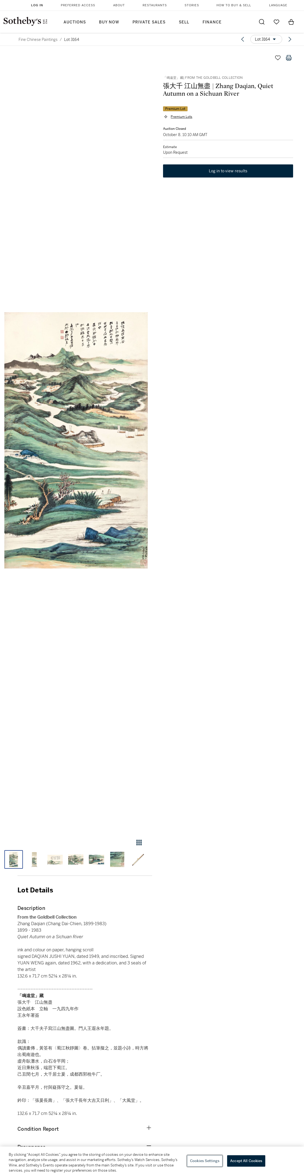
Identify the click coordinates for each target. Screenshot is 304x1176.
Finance (212, 22)
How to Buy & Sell (233, 5)
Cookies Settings (204, 1161)
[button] (76, 440)
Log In (37, 5)
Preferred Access (78, 5)
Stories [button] (192, 5)
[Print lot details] (288, 57)
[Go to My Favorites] (276, 21)
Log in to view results (228, 171)
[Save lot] (277, 57)
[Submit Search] (261, 22)
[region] (152, 1161)
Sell (184, 22)
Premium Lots (181, 117)
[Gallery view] (139, 842)
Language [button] (278, 5)
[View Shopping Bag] (291, 21)
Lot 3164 (71, 39)
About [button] (119, 5)
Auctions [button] (75, 22)
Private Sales (149, 22)
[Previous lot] (242, 39)
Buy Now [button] (109, 22)
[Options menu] (266, 39)
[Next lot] (289, 39)
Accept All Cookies (246, 1161)
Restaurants (155, 5)
